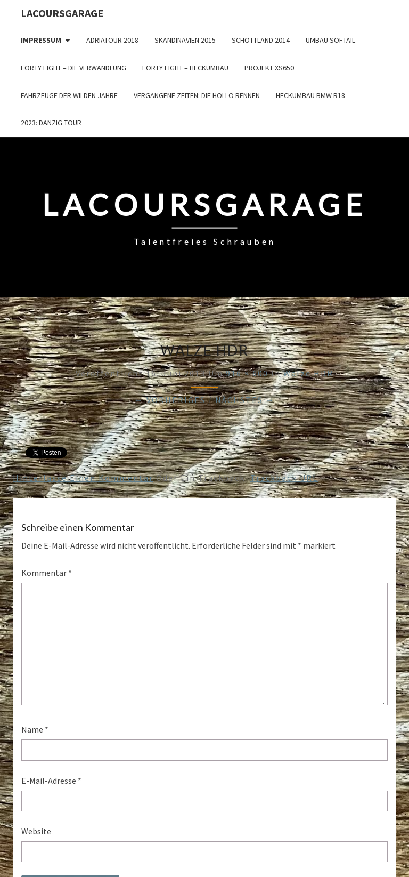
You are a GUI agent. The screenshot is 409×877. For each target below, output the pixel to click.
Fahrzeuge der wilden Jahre (69, 95)
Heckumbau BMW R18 (310, 95)
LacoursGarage (62, 13)
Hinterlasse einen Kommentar (83, 477)
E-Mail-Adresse (51, 780)
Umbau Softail (330, 40)
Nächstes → (245, 400)
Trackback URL (284, 477)
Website (36, 831)
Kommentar (46, 572)
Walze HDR (308, 373)
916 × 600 (247, 373)
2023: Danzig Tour (51, 122)
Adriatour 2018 (112, 40)
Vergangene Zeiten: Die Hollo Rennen (197, 95)
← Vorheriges (170, 400)
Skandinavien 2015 (185, 40)
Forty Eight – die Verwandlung (73, 68)
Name (34, 729)
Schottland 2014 (261, 40)
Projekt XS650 (269, 68)
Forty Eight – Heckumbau (185, 68)
